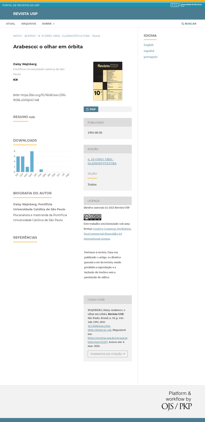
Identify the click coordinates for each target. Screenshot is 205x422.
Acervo (30, 35)
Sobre (47, 23)
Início (17, 35)
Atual (10, 23)
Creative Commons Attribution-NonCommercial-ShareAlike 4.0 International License (108, 233)
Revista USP (25, 13)
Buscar (189, 23)
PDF (92, 109)
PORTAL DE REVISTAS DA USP (21, 5)
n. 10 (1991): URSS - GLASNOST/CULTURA (63, 35)
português (151, 57)
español (149, 51)
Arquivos (28, 23)
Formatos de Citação (106, 353)
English (149, 45)
